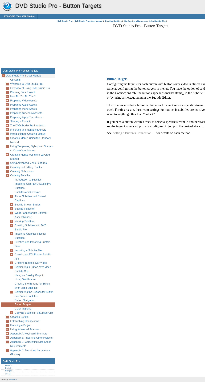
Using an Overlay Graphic (29, 275)
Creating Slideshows (22, 171)
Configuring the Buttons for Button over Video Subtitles (34, 294)
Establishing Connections (24, 321)
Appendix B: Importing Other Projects (31, 337)
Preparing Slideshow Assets (26, 113)
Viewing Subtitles (24, 221)
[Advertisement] (84, 46)
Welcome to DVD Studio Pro (26, 84)
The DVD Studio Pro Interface (27, 125)
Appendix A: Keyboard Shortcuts (28, 333)
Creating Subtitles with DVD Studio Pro (30, 227)
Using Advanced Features (25, 329)
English (8, 368)
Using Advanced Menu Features (28, 163)
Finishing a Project (20, 325)
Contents (15, 79)
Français (8, 371)
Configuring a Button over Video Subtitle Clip (145, 21)
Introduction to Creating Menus (27, 134)
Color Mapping (23, 308)
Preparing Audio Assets (23, 104)
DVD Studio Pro (7, 6)
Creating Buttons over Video (31, 262)
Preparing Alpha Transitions (26, 117)
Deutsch (8, 365)
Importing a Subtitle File (28, 250)
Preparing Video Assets (23, 100)
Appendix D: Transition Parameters (30, 350)
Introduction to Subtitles (28, 179)
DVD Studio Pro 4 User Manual (19, 16)
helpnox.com (12, 379)
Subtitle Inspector (25, 208)
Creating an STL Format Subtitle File (33, 256)
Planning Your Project (22, 92)
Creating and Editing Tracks (26, 167)
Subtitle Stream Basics (28, 204)
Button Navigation (25, 300)
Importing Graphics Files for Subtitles (30, 235)
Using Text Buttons (25, 279)
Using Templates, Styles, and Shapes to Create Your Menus (31, 148)
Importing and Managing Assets (28, 129)
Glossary (15, 354)
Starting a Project (20, 121)
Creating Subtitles (113, 21)
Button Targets (23, 304)
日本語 (8, 374)
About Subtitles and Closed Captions (30, 198)
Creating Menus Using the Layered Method (30, 156)
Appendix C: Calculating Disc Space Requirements (30, 344)
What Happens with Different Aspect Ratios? (31, 215)
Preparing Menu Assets (23, 109)
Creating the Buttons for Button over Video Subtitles (32, 285)
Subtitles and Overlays (27, 192)
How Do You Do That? (23, 96)
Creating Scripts (19, 317)
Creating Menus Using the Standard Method (30, 140)
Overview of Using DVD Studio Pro (30, 88)
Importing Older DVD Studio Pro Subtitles (33, 185)
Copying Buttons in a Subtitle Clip (34, 312)
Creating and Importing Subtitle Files (32, 244)
